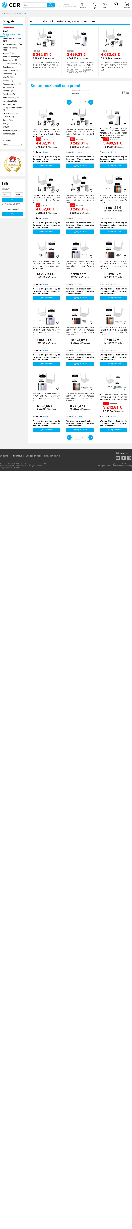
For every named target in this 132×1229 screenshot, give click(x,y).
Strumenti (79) (8, 87)
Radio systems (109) (11, 98)
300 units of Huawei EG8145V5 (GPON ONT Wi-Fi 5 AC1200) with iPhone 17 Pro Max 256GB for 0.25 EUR (113, 264)
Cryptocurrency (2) (10, 70)
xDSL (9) (6, 127)
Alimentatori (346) (10, 130)
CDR (1, 14)
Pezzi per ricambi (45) (11, 57)
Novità (5, 31)
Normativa (17, 456)
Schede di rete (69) (10, 67)
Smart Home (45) (10, 60)
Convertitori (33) (9, 74)
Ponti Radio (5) (9, 94)
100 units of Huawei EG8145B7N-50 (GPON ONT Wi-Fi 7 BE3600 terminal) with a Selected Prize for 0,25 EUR (46, 132)
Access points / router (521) (12, 40)
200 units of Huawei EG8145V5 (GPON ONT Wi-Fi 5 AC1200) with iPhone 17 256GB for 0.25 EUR (46, 396)
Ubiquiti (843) (8, 120)
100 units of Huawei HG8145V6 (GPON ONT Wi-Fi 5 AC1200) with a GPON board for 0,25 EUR (113, 397)
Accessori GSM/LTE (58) (12, 44)
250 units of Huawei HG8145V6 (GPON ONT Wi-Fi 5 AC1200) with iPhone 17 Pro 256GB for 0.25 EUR (80, 396)
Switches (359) (9, 104)
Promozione (8, 28)
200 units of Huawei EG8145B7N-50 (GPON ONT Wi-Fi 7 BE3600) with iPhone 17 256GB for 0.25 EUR (46, 330)
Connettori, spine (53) (11, 134)
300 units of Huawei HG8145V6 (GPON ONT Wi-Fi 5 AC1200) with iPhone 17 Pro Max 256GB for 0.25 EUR (80, 330)
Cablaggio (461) (9, 91)
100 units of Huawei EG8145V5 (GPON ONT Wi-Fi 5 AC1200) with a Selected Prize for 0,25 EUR (80, 132)
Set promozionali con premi (16, 14)
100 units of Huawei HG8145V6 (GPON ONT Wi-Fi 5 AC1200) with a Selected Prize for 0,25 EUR (46, 65)
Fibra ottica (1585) (10, 101)
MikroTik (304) (8, 77)
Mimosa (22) (8, 81)
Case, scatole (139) (10, 113)
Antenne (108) (8, 53)
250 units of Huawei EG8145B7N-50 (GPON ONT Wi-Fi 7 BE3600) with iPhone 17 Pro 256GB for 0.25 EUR (113, 198)
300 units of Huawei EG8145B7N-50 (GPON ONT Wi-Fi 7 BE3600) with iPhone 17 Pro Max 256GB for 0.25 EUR (46, 264)
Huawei (46, 152)
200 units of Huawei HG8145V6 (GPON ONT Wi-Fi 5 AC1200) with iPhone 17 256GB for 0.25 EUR (80, 264)
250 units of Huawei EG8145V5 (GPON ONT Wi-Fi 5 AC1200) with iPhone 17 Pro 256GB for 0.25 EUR (113, 330)
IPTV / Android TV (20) (12, 64)
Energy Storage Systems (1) (13, 109)
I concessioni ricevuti (51, 456)
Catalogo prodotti (33, 456)
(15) (10, 35)
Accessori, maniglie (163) (10, 49)
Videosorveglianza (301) (12, 84)
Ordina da (76, 90)
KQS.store (16, 468)
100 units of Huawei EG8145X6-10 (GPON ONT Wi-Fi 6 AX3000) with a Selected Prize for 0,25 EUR (114, 66)
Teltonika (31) (8, 117)
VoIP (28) (6, 124)
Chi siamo (4, 456)
